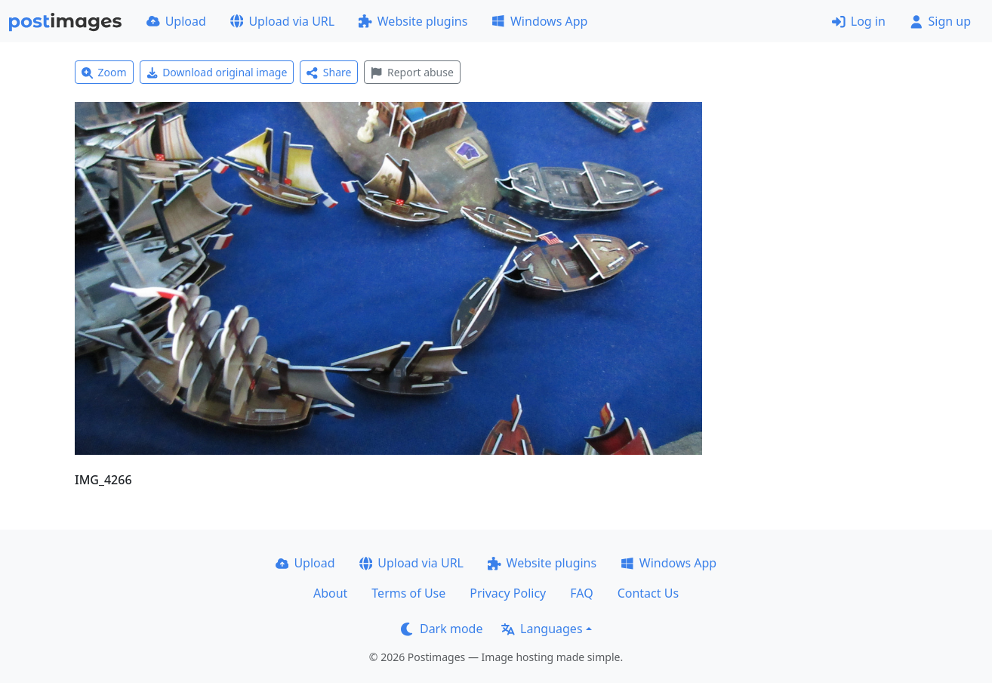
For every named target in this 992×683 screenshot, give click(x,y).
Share (329, 72)
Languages (541, 628)
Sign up (940, 21)
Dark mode (441, 628)
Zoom (104, 72)
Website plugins (413, 21)
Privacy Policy (508, 593)
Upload (176, 21)
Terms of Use (408, 593)
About (330, 593)
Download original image (217, 72)
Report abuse (412, 72)
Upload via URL (282, 21)
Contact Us (648, 593)
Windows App (539, 21)
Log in (859, 21)
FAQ (581, 593)
